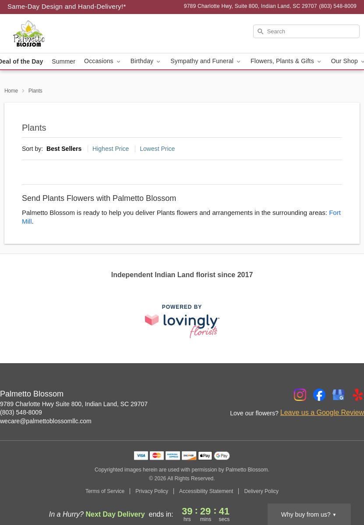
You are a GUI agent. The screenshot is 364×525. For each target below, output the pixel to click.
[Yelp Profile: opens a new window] (358, 395)
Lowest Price (157, 148)
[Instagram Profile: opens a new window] (300, 395)
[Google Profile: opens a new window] (338, 395)
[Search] (306, 31)
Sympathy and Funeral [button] (206, 61)
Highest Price (110, 148)
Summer (63, 61)
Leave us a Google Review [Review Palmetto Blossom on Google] (322, 412)
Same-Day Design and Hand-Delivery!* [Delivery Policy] (66, 6)
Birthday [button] (146, 61)
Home (11, 91)
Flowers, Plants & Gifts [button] (286, 61)
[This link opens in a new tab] (182, 321)
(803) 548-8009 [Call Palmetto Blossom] (21, 412)
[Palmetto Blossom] (62, 34)
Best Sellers (63, 148)
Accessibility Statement (206, 491)
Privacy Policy (151, 491)
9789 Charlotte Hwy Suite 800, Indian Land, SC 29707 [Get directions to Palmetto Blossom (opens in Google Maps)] (74, 403)
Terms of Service (104, 491)
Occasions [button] (103, 61)
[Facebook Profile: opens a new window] (319, 395)
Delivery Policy (261, 491)
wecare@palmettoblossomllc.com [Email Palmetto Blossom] (46, 421)
